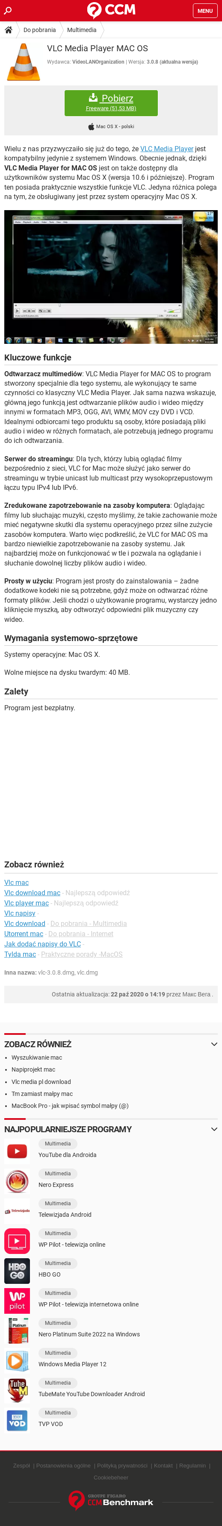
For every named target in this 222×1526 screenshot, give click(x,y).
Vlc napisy (20, 913)
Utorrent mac (23, 934)
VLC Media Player (166, 149)
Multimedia (82, 29)
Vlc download (24, 924)
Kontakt (163, 1465)
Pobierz (111, 102)
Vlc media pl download (41, 1081)
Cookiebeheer (111, 1477)
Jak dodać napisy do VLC (42, 944)
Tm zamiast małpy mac (42, 1093)
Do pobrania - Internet (80, 934)
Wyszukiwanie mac (37, 1057)
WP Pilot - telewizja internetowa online (88, 1304)
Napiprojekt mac (33, 1069)
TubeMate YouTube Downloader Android (91, 1394)
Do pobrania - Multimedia (88, 924)
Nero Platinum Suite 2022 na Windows (89, 1334)
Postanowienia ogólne (63, 1465)
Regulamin (192, 1465)
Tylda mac (20, 954)
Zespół (21, 1465)
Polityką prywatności (122, 1465)
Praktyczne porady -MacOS (82, 954)
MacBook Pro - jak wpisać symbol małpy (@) (70, 1105)
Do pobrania (40, 29)
